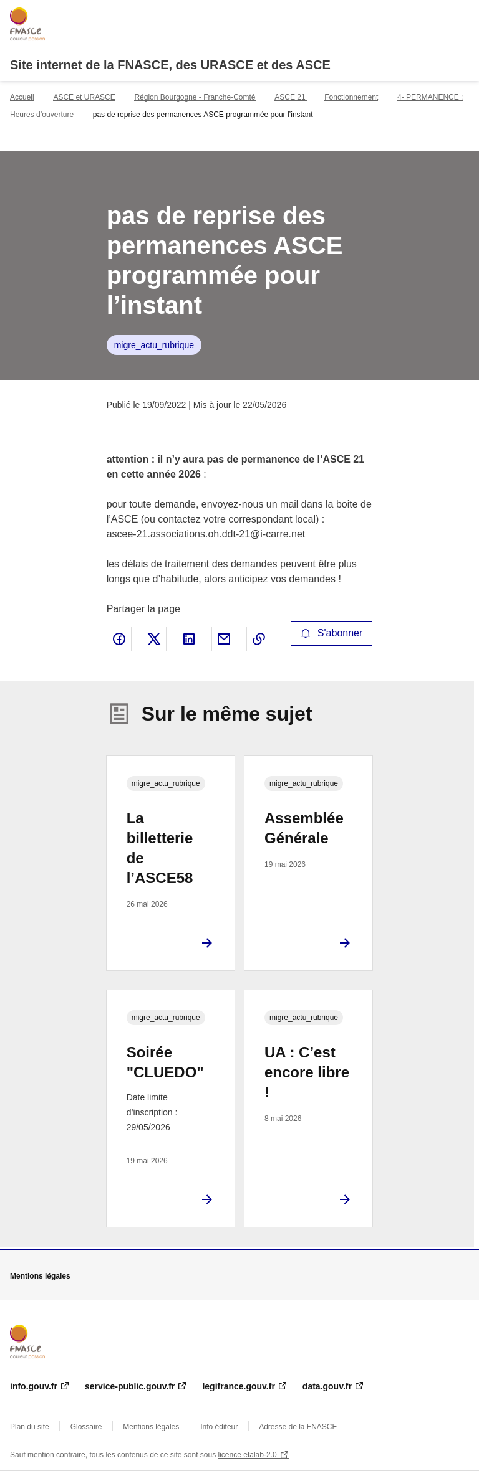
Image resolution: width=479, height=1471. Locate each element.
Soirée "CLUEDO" (165, 1062)
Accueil (22, 97)
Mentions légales (151, 1426)
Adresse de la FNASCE (298, 1426)
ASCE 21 (290, 97)
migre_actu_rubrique (154, 345)
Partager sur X (154, 639)
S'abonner (332, 633)
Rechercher (436, 14)
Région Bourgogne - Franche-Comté (194, 97)
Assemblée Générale (304, 828)
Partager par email (223, 639)
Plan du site (29, 1426)
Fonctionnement (351, 97)
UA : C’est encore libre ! (306, 1072)
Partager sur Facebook (119, 639)
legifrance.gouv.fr (238, 1386)
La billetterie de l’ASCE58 (160, 848)
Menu (461, 14)
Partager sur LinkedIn (189, 639)
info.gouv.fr (33, 1386)
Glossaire (86, 1426)
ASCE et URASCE (84, 97)
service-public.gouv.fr (130, 1386)
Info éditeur (219, 1426)
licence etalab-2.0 (247, 1454)
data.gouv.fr (327, 1386)
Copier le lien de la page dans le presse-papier (258, 639)
